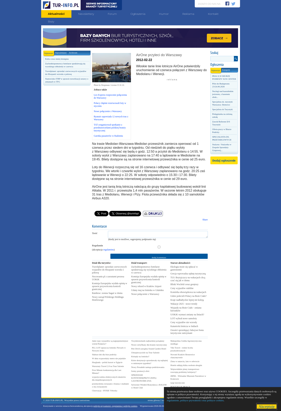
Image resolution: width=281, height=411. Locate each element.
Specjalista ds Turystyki (222, 109)
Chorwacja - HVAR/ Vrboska (104, 390)
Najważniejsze (61, 53)
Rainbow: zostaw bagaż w (107, 293)
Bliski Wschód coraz (184, 284)
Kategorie (226, 70)
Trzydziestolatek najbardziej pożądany (147, 341)
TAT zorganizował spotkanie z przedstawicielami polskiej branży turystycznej (110, 127)
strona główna (154, 400)
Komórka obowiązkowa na (188, 292)
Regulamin (97, 245)
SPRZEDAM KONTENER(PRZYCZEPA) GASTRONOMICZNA (144, 378)
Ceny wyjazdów (182, 288)
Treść (95, 233)
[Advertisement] (66, 153)
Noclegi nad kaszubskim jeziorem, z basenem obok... (222, 94)
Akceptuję (267, 406)
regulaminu (108, 249)
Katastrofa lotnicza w (184, 326)
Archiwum (73, 53)
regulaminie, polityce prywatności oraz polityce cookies (195, 400)
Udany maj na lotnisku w (147, 290)
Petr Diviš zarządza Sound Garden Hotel (148, 348)
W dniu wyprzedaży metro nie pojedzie (109, 358)
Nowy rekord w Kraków (146, 286)
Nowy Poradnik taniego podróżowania (148, 367)
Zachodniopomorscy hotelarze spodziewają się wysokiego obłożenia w (148, 269)
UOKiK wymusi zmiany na (187, 314)
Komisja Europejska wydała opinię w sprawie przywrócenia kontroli (109, 286)
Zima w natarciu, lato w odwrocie (185, 361)
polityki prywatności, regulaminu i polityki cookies (115, 406)
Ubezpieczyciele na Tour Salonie (145, 352)
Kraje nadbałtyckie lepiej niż (187, 300)
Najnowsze (49, 52)
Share (205, 219)
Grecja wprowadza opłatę (188, 273)
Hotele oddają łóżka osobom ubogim (186, 365)
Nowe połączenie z (145, 294)
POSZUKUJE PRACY (180, 386)
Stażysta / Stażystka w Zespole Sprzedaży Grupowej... (221, 147)
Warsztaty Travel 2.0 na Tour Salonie (108, 366)
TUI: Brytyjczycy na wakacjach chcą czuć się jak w (188, 279)
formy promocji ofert (140, 371)
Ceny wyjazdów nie (184, 322)
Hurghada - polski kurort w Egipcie (107, 362)
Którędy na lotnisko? (140, 356)
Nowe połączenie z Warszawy (108, 111)
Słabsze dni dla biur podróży (104, 354)
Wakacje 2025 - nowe (184, 303)
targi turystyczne (178, 383)
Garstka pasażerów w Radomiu (108, 135)
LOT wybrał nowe (184, 318)
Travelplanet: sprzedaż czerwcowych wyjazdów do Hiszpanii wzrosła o (109, 269)
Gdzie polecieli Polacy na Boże (189, 296)
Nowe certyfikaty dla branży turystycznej (149, 345)
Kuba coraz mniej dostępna (57, 59)
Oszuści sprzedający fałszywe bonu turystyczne (187, 331)
